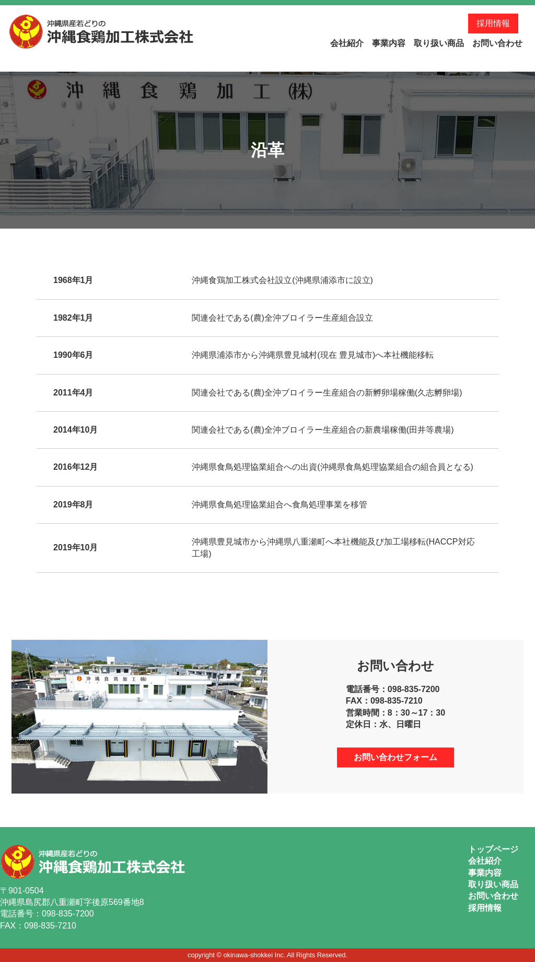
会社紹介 (347, 43)
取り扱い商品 (439, 43)
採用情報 (493, 23)
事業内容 (388, 43)
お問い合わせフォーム (395, 757)
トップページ (493, 849)
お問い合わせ (497, 43)
